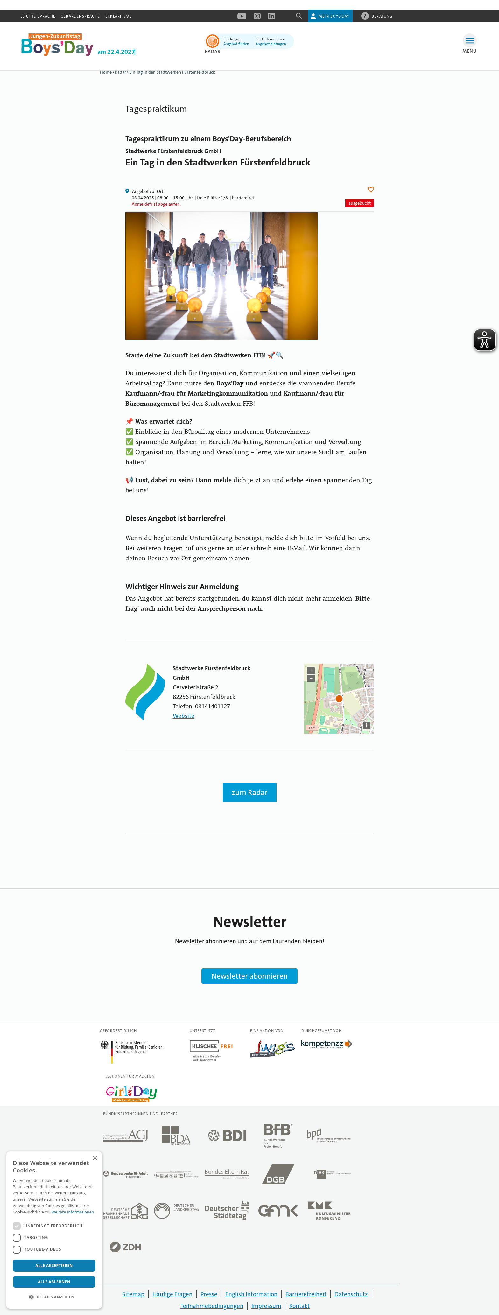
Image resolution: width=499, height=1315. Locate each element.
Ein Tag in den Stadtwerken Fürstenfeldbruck (172, 72)
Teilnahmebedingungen (211, 1306)
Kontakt (299, 1306)
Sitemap (133, 1294)
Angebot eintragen (271, 43)
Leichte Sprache (37, 16)
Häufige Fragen (172, 1294)
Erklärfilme (118, 16)
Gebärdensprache (80, 16)
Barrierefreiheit (306, 1294)
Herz (372, 189)
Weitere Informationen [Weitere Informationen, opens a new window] (73, 1212)
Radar (120, 72)
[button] (54, 1297)
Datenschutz (351, 1294)
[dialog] (54, 1230)
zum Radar (250, 792)
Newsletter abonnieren (249, 976)
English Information (251, 1294)
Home (106, 72)
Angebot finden (236, 43)
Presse (208, 1294)
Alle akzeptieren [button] (54, 1265)
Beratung (382, 16)
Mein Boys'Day (334, 16)
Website (183, 716)
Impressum (266, 1306)
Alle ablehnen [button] (54, 1281)
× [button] (94, 1158)
